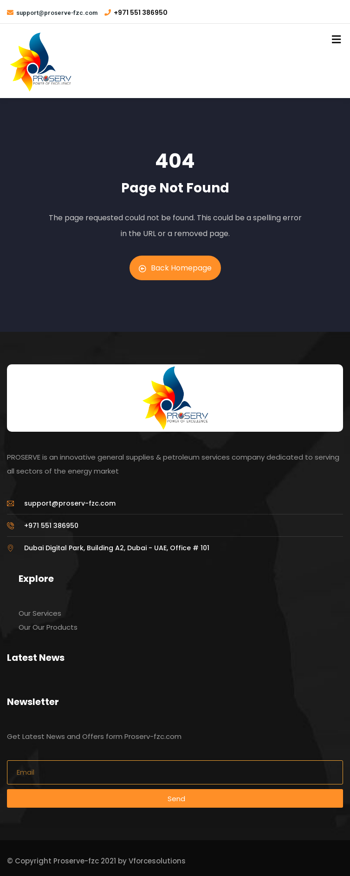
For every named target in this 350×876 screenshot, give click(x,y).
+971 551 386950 (141, 12)
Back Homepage (175, 268)
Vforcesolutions (157, 861)
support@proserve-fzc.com (56, 12)
